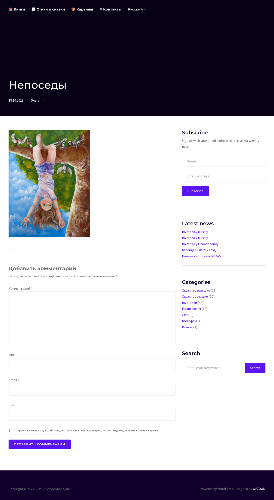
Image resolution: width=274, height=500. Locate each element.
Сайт (12, 405)
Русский (135, 9)
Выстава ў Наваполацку (200, 244)
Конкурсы (189, 320)
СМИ (185, 314)
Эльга (35, 100)
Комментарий (20, 288)
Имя (13, 354)
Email (14, 379)
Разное (187, 326)
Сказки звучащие (195, 296)
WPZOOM (258, 488)
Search (255, 366)
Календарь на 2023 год (199, 250)
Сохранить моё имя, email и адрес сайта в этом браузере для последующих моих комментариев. (86, 430)
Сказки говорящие (196, 290)
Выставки (189, 302)
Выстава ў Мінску (195, 232)
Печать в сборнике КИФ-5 (202, 256)
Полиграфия (191, 308)
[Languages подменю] (145, 9)
